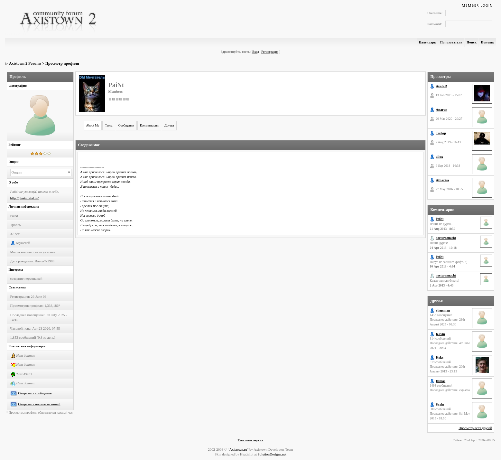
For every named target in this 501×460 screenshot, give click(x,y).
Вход (255, 51)
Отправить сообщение (34, 393)
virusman (443, 310)
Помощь (487, 42)
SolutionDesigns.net (272, 454)
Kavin (440, 334)
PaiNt (439, 219)
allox (439, 156)
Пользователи (451, 42)
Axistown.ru (238, 449)
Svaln (440, 404)
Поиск (472, 42)
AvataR (441, 86)
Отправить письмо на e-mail (39, 404)
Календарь (427, 42)
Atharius (442, 180)
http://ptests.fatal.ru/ (24, 198)
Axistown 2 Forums (25, 63)
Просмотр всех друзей (475, 428)
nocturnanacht (446, 237)
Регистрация (269, 51)
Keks (439, 357)
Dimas (440, 381)
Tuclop (441, 133)
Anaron (441, 109)
